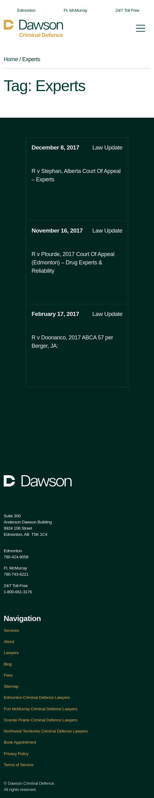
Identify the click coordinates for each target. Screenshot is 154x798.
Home (11, 59)
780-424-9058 (16, 557)
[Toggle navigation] (140, 28)
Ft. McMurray (72, 10)
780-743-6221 (16, 574)
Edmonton (23, 10)
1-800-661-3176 (18, 592)
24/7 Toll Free (124, 10)
